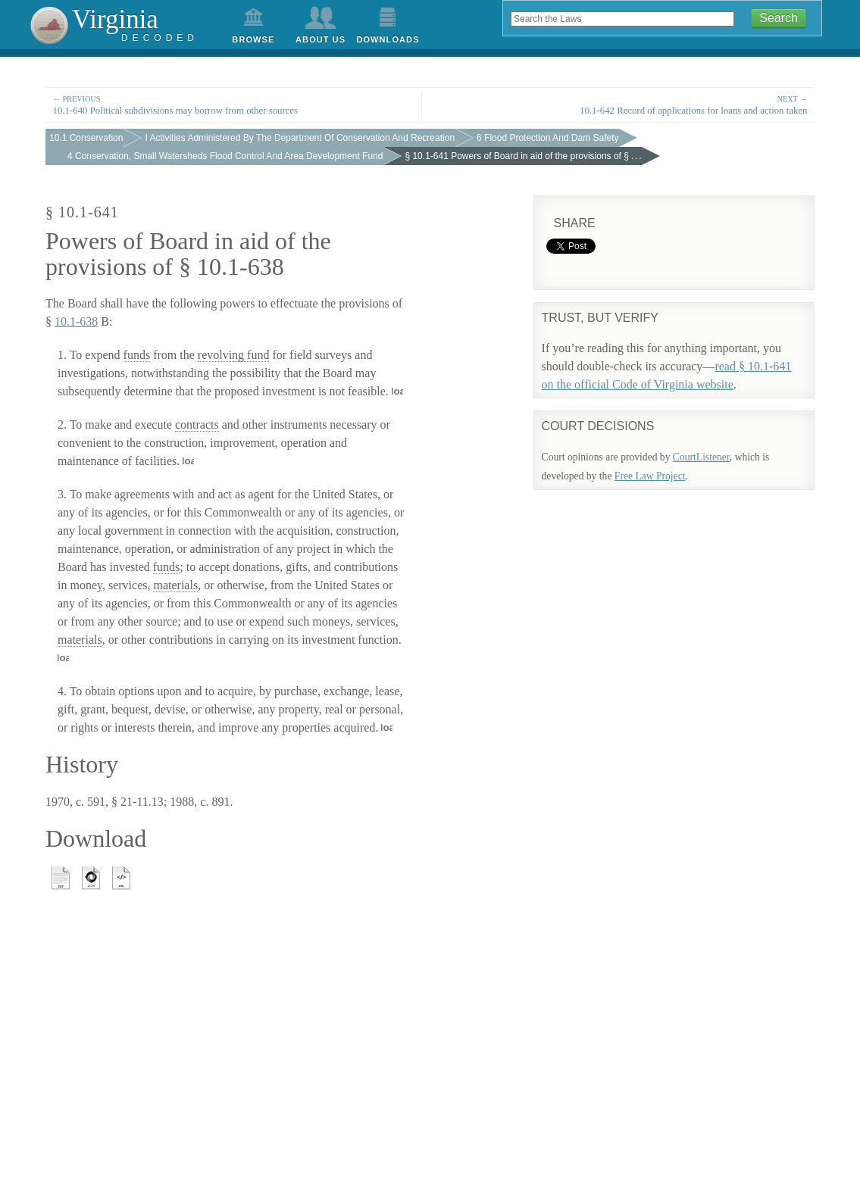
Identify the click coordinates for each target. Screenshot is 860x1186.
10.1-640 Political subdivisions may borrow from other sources (233, 104)
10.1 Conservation (86, 138)
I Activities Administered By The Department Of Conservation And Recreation (300, 138)
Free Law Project (650, 476)
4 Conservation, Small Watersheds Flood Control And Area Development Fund (225, 156)
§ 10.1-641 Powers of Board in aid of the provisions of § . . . (523, 156)
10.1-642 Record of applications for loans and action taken (626, 104)
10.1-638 (76, 321)
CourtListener (701, 457)
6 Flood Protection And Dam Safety (547, 138)
